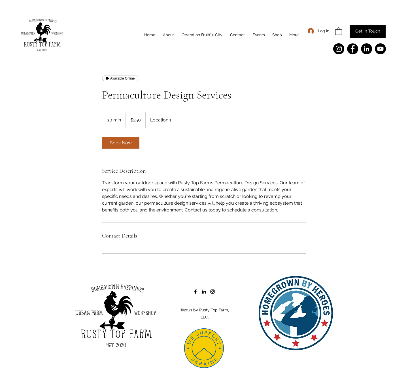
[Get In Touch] (368, 31)
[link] (120, 143)
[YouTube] (380, 48)
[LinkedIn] (366, 48)
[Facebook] (352, 48)
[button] (338, 31)
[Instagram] (338, 48)
